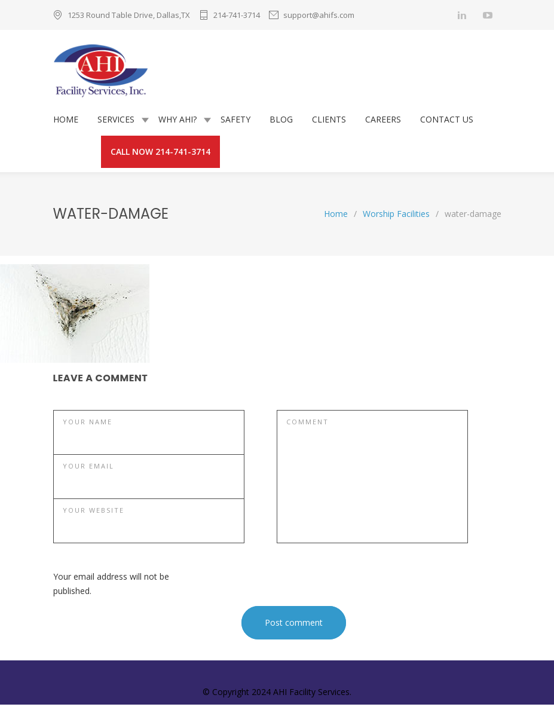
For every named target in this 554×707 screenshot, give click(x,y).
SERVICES (115, 119)
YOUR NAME (87, 421)
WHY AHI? (177, 119)
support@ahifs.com (318, 15)
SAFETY (235, 119)
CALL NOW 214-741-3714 (160, 151)
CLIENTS (329, 119)
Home (336, 213)
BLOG (281, 119)
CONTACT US (446, 119)
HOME (65, 119)
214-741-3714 (236, 15)
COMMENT (307, 421)
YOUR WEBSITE (93, 510)
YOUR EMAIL (88, 465)
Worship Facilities (396, 213)
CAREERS (383, 119)
